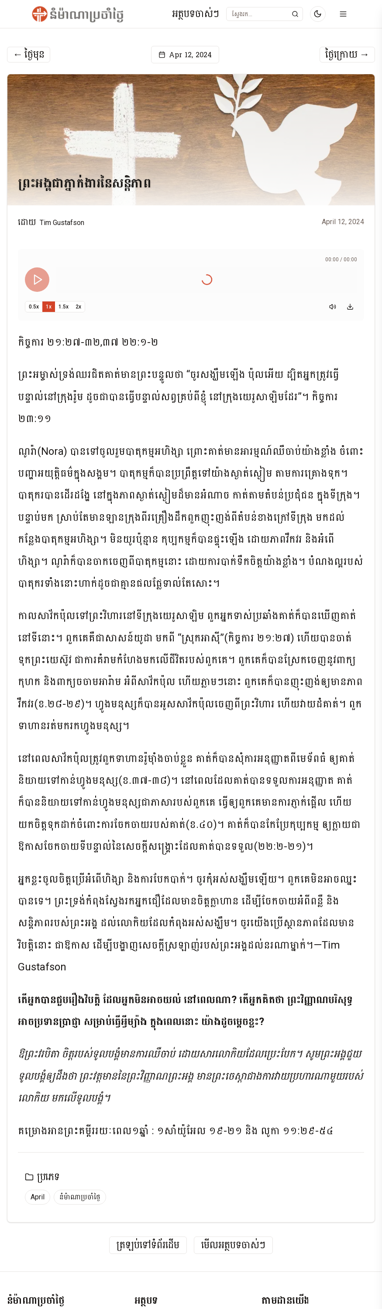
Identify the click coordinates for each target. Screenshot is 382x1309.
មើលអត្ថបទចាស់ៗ (233, 1245)
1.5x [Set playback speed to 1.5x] (64, 307)
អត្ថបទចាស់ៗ (195, 14)
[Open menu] (343, 14)
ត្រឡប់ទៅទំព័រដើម (148, 1245)
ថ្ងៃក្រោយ (347, 54)
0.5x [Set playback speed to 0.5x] (34, 307)
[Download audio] (350, 307)
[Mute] (333, 307)
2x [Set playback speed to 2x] (78, 307)
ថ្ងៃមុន (29, 54)
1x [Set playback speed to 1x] (49, 307)
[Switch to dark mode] (318, 14)
